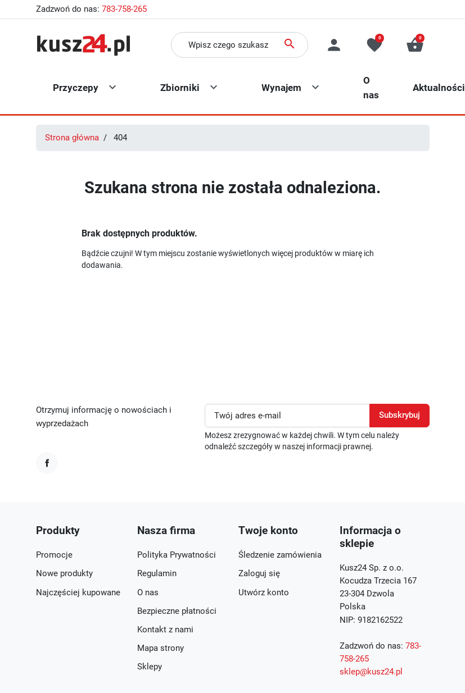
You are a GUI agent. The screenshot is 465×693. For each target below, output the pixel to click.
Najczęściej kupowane (78, 592)
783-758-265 (124, 9)
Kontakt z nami (165, 629)
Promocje (54, 555)
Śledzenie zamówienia (280, 555)
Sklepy (149, 667)
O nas (148, 592)
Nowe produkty (64, 573)
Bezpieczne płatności (176, 611)
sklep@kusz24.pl (371, 672)
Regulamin (157, 573)
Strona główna (72, 138)
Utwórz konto (263, 592)
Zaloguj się (259, 573)
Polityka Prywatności (176, 555)
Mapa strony (160, 648)
